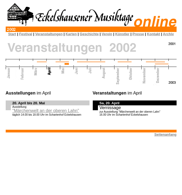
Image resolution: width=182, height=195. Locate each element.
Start (12, 34)
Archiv (168, 34)
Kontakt (153, 34)
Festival (25, 34)
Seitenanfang (165, 134)
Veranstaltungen (49, 34)
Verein (107, 34)
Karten (71, 34)
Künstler (122, 34)
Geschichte (89, 34)
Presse (138, 34)
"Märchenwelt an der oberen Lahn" (45, 110)
